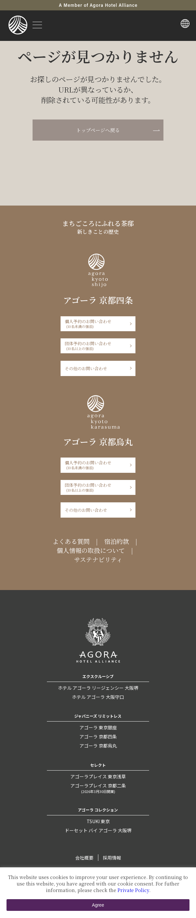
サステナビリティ (98, 559)
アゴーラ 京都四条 (98, 736)
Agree (98, 905)
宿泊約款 (116, 541)
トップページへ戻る (98, 130)
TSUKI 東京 (98, 821)
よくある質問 (71, 541)
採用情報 (112, 857)
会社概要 (84, 857)
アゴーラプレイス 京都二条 (98, 788)
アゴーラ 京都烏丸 (98, 745)
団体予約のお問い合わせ (96, 345)
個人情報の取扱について (91, 550)
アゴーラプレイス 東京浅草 (98, 776)
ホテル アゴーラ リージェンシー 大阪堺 (98, 688)
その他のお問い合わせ (86, 368)
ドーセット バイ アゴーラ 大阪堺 (98, 830)
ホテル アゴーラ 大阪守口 (98, 697)
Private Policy (133, 890)
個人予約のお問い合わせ (96, 323)
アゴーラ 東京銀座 (98, 727)
